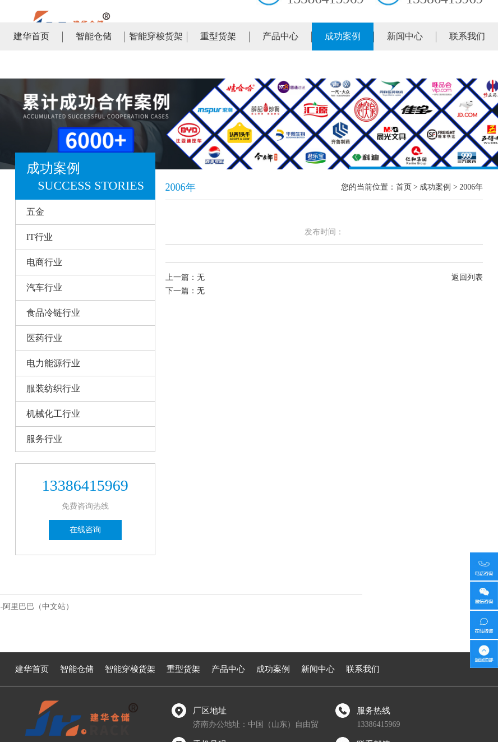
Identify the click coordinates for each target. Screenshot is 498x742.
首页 (404, 187)
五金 (35, 211)
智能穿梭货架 (156, 64)
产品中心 (280, 64)
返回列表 (467, 277)
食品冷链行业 (53, 312)
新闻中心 (405, 64)
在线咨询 (85, 530)
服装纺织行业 (53, 388)
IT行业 (39, 237)
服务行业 (44, 439)
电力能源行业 (53, 363)
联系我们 (467, 64)
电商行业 (44, 262)
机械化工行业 (53, 413)
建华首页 (31, 64)
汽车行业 (44, 287)
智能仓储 (94, 64)
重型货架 (218, 64)
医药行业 (44, 338)
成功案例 (343, 64)
